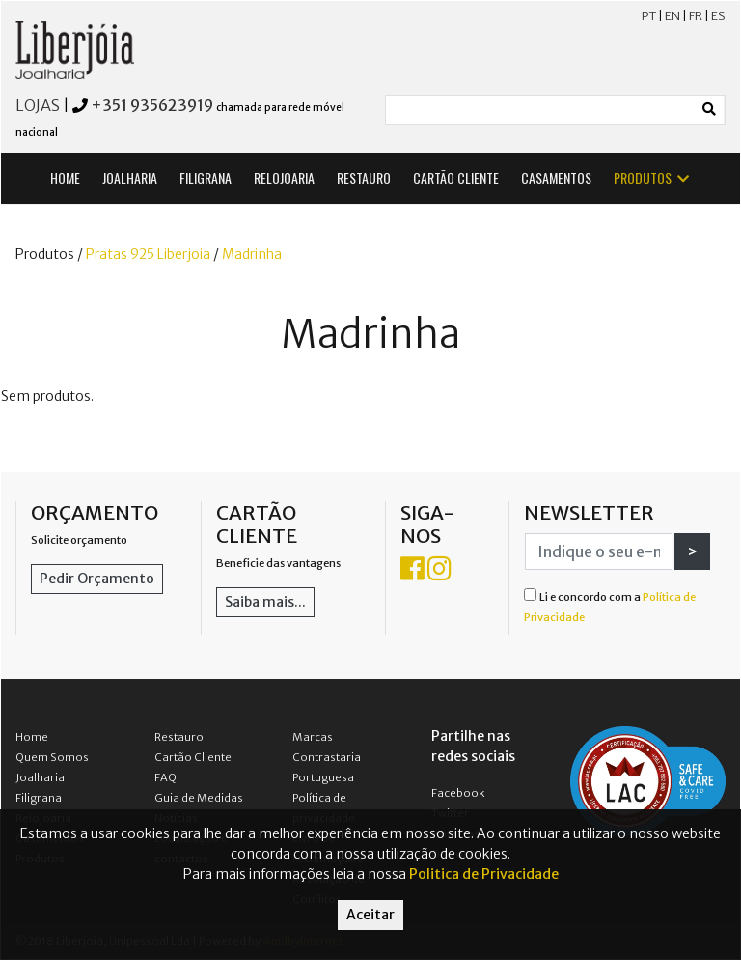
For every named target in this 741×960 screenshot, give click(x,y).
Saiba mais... (265, 601)
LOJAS (37, 105)
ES (718, 16)
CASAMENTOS (556, 177)
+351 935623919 (152, 105)
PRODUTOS (653, 177)
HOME (65, 177)
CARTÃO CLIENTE (456, 177)
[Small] (540, 110)
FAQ (165, 777)
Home (31, 737)
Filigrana (38, 798)
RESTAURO (364, 177)
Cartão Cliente (193, 757)
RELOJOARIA (284, 177)
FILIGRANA (205, 177)
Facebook (457, 793)
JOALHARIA (129, 177)
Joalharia (40, 777)
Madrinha (252, 254)
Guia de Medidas (198, 798)
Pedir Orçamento (97, 578)
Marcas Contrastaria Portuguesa (326, 757)
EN (672, 16)
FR (695, 16)
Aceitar (370, 914)
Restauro (179, 737)
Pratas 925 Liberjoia (148, 254)
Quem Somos (52, 757)
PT (649, 16)
